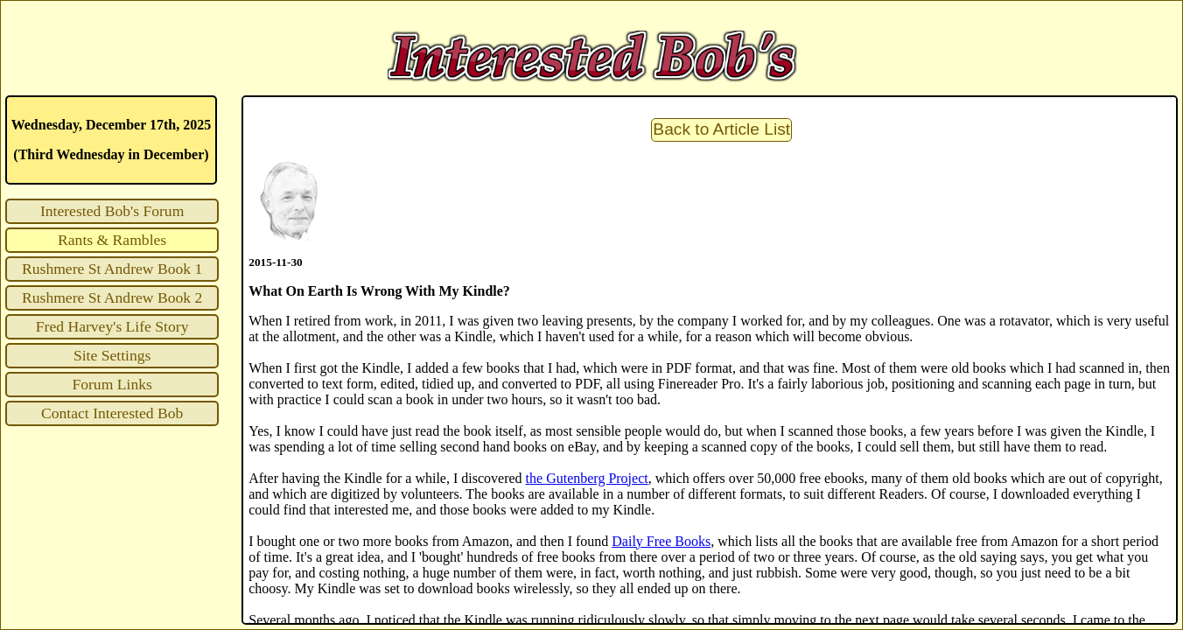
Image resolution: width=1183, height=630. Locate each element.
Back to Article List (721, 129)
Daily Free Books (661, 541)
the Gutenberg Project (587, 478)
